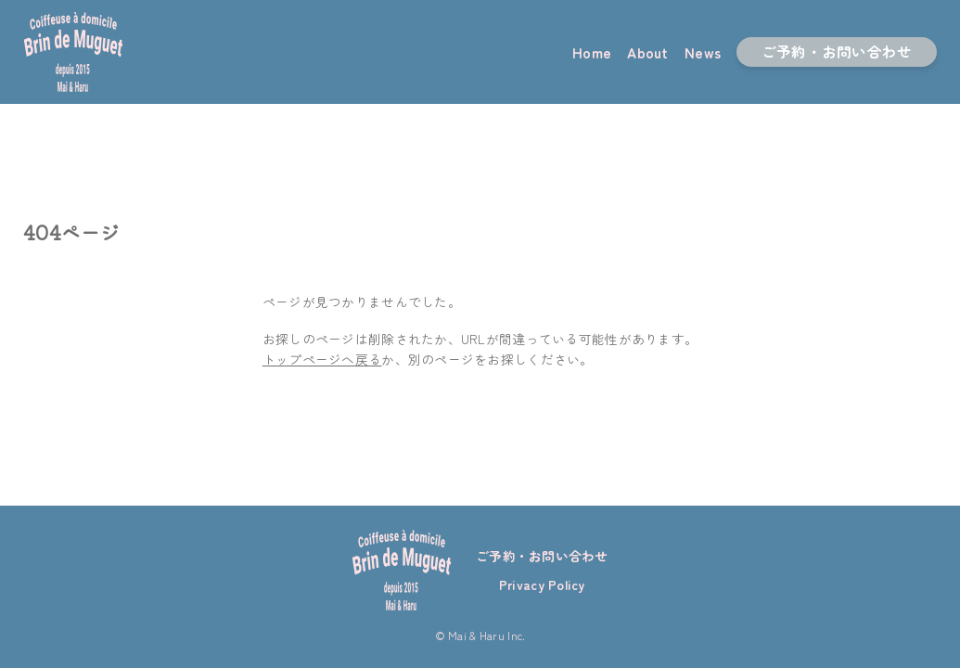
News (703, 52)
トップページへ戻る (321, 359)
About (647, 52)
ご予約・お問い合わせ (837, 51)
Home (591, 52)
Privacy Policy (542, 584)
